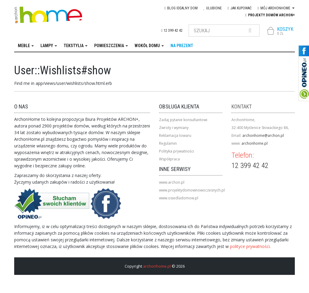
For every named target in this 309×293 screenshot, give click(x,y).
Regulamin (168, 143)
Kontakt (241, 106)
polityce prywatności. (250, 246)
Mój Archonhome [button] (276, 8)
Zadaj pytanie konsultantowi (183, 119)
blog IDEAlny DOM (181, 8)
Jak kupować (239, 8)
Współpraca (169, 159)
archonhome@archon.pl (263, 135)
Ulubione (212, 8)
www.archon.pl (171, 182)
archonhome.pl (254, 143)
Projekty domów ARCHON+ (270, 15)
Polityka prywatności (176, 151)
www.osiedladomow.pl (178, 198)
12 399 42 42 (171, 30)
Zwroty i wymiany (174, 127)
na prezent (181, 45)
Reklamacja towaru (175, 135)
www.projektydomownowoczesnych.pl (192, 190)
